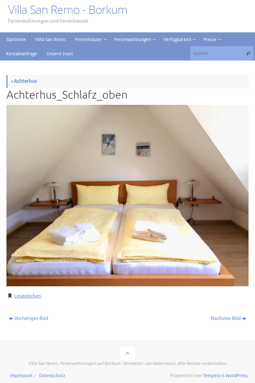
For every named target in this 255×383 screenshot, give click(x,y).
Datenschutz (52, 375)
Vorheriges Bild (28, 318)
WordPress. (237, 375)
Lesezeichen (27, 296)
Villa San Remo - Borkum (68, 9)
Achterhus (24, 81)
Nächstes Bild (228, 318)
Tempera (212, 375)
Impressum (21, 375)
